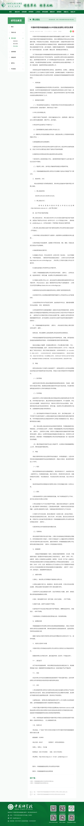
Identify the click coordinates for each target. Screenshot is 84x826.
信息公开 (73, 11)
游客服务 (59, 11)
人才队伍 (38, 11)
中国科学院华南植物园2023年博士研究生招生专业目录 (51, 794)
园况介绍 (17, 11)
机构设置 (24, 11)
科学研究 (31, 11)
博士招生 (72, 19)
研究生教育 (45, 11)
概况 (12, 26)
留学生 (13, 63)
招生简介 (15, 41)
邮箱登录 (79, 2)
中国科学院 (72, 2)
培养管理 (13, 51)
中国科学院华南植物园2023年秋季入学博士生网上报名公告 (52, 791)
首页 (10, 11)
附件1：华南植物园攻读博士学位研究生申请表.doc (42, 781)
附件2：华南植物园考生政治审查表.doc (39, 783)
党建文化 (66, 11)
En (76, 5)
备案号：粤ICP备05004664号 (30, 812)
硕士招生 (15, 43)
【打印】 (55, 31)
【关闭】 (60, 31)
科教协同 (13, 57)
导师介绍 (13, 32)
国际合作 (52, 11)
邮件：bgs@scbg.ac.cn (15, 818)
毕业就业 (13, 68)
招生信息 (67, 19)
